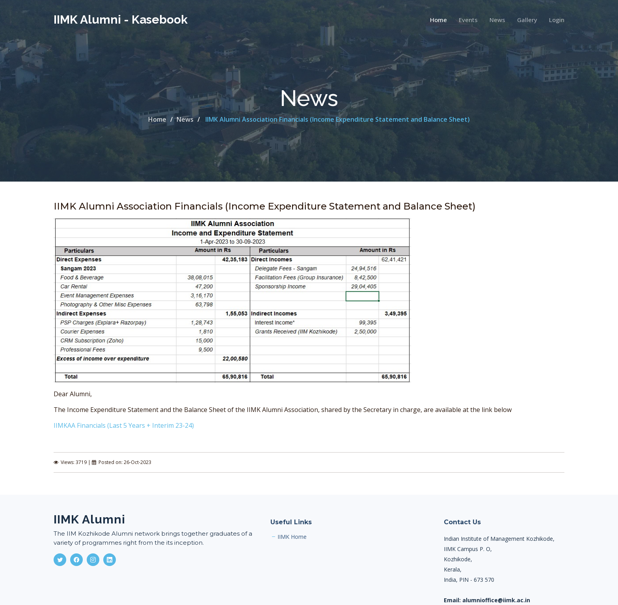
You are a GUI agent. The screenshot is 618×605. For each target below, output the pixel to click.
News (497, 20)
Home (438, 20)
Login (556, 20)
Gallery (527, 20)
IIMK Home (292, 537)
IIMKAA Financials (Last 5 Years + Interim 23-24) (124, 425)
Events (468, 20)
